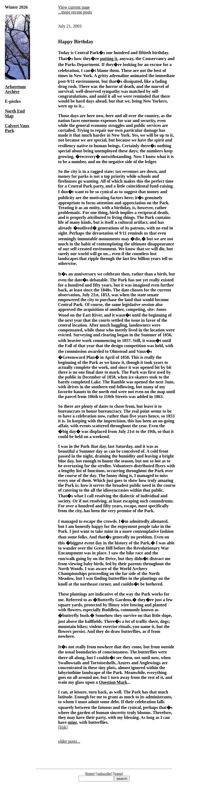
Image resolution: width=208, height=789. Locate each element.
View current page (74, 7)
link (63, 727)
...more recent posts (75, 12)
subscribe (104, 773)
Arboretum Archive (15, 89)
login (118, 773)
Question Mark (113, 682)
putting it (108, 58)
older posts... (69, 741)
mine (72, 722)
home (90, 773)
